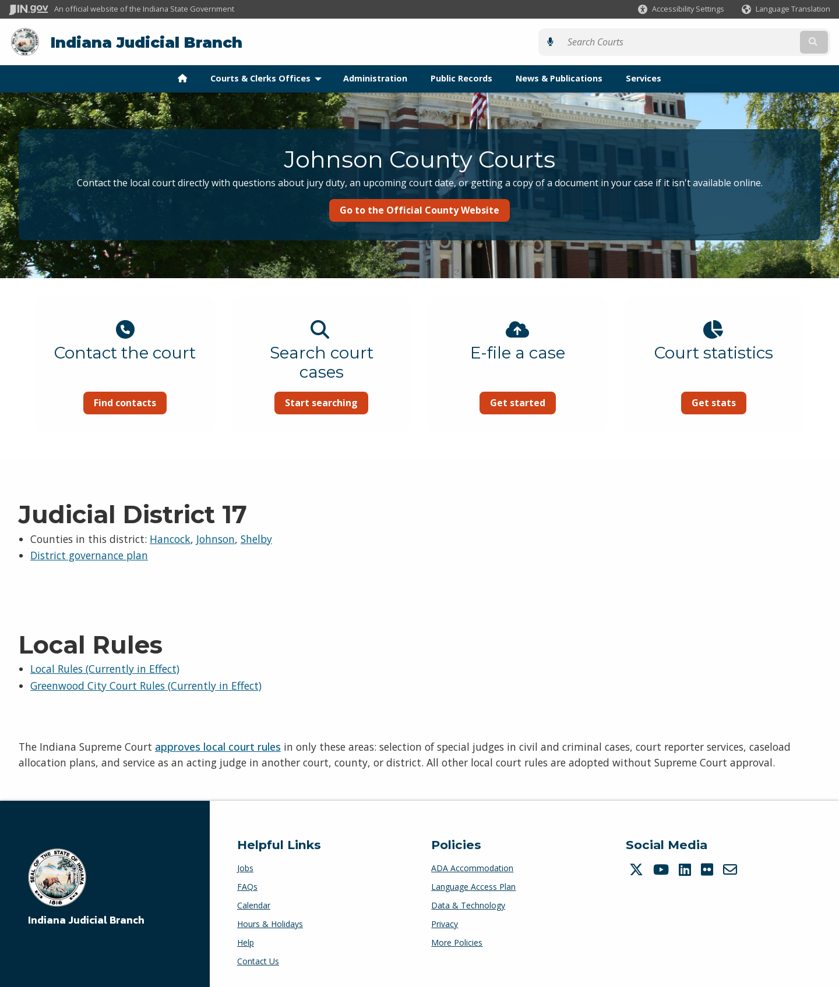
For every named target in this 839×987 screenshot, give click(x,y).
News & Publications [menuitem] (559, 77)
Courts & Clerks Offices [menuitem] (268, 77)
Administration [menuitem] (375, 77)
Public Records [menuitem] (461, 77)
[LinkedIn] (686, 869)
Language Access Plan (473, 886)
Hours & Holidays (270, 923)
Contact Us (258, 960)
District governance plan (89, 555)
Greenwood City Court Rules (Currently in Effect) (146, 685)
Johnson (215, 538)
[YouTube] (662, 869)
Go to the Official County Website (419, 209)
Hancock (170, 538)
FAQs (247, 886)
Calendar (253, 904)
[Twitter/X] (637, 869)
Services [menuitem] (643, 77)
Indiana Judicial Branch (146, 42)
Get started (521, 402)
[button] (681, 9)
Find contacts (112, 402)
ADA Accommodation (472, 867)
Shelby (256, 538)
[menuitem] (182, 78)
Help (245, 941)
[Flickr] (708, 869)
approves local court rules (218, 747)
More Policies (456, 941)
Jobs (245, 867)
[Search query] (729, 41)
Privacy (444, 923)
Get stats (726, 402)
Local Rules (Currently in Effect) (104, 668)
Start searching (317, 402)
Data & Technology (468, 904)
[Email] (731, 869)
